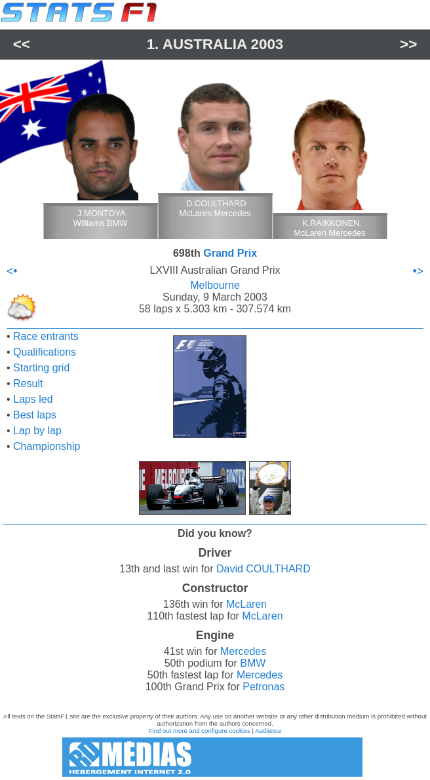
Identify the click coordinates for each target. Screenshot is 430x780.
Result (28, 383)
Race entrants (46, 336)
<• (12, 271)
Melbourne (215, 285)
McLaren (246, 604)
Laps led (33, 399)
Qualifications (44, 352)
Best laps (34, 414)
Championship (46, 446)
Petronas (263, 686)
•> (418, 271)
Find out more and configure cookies (199, 730)
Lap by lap (37, 430)
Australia (205, 44)
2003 (267, 44)
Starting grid (41, 367)
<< (21, 44)
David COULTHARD (263, 568)
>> (408, 44)
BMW (252, 663)
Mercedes (243, 651)
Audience (268, 730)
